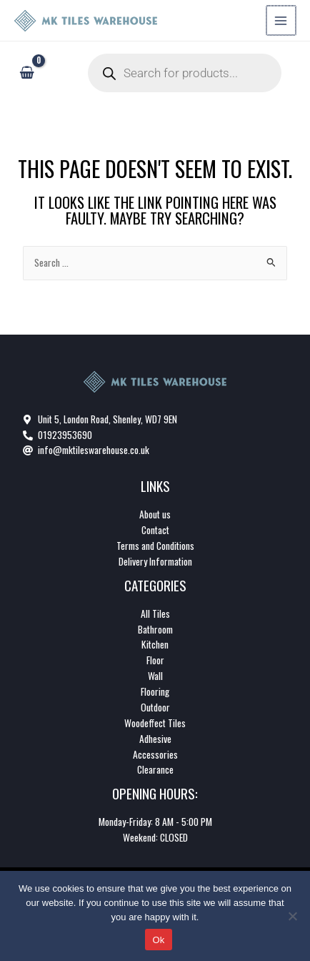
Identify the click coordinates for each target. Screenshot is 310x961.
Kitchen (155, 644)
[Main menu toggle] (282, 20)
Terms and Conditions (155, 545)
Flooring (155, 691)
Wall (155, 676)
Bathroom (155, 629)
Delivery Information (155, 561)
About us (155, 514)
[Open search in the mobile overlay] (185, 72)
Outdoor (155, 707)
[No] (292, 916)
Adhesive (155, 738)
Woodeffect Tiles (155, 723)
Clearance (155, 769)
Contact (155, 530)
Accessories (155, 754)
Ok (158, 940)
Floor (155, 660)
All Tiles (155, 613)
